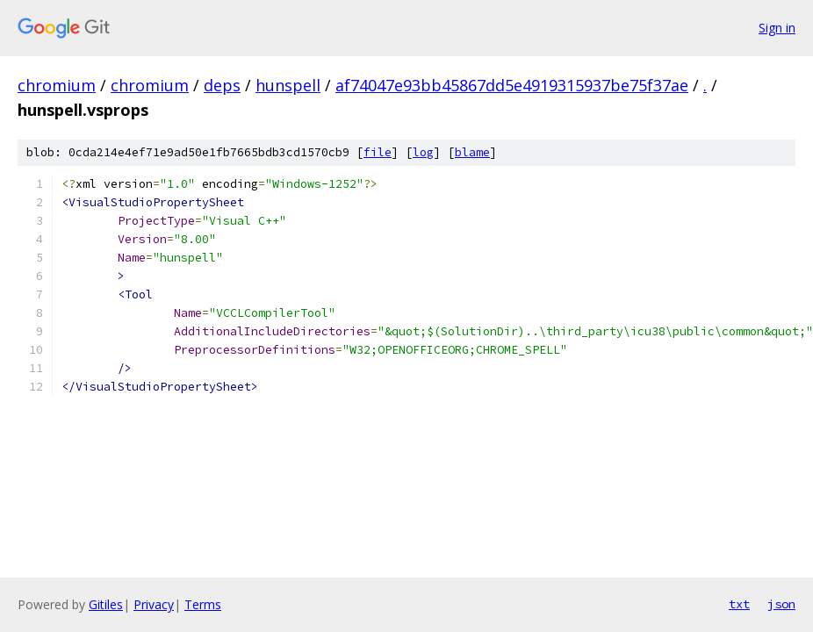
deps (222, 85)
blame (472, 152)
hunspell (287, 85)
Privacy (153, 604)
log (423, 152)
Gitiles (106, 604)
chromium (57, 85)
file (377, 152)
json (781, 604)
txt (739, 604)
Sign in (777, 27)
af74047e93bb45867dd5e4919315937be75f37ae (511, 85)
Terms (202, 604)
